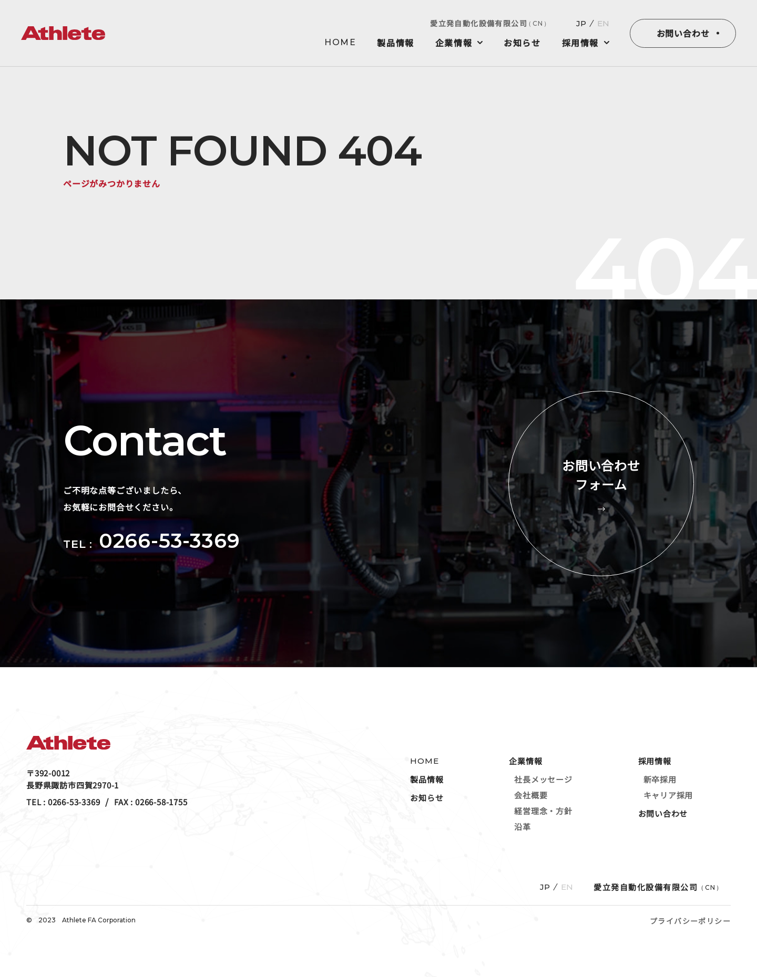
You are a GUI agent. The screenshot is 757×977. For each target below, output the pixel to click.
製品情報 (395, 42)
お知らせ (522, 42)
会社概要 (530, 795)
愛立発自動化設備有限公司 (490, 23)
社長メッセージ (543, 779)
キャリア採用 (668, 795)
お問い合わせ (683, 33)
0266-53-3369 (169, 540)
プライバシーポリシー (690, 920)
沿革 (522, 826)
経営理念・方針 (543, 810)
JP (581, 23)
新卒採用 (660, 779)
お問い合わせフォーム (601, 483)
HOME (340, 42)
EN (603, 23)
